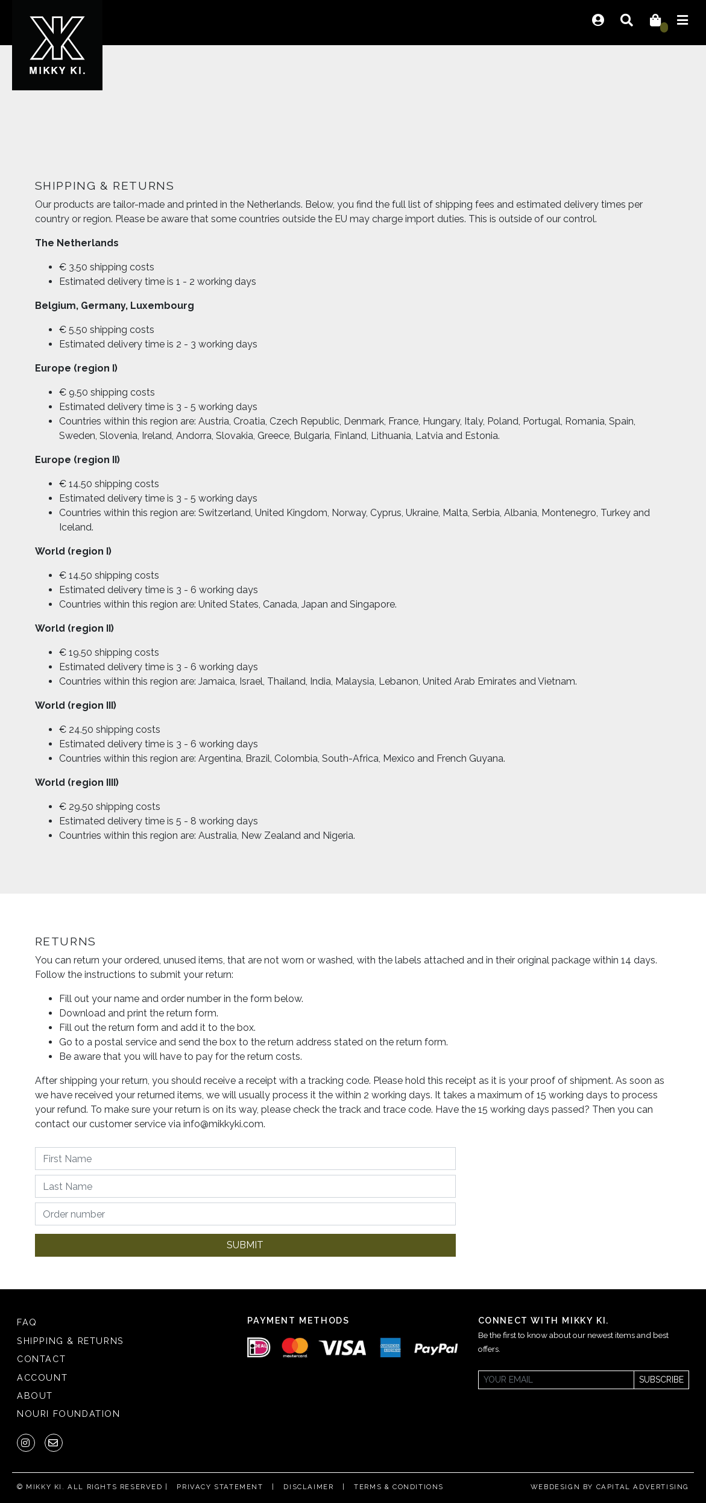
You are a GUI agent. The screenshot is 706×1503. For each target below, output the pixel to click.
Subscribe (661, 1379)
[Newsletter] (556, 1380)
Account (42, 1377)
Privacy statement (220, 1487)
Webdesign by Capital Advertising (610, 1487)
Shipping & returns (70, 1341)
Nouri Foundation (69, 1413)
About (35, 1395)
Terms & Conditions (399, 1487)
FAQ (27, 1322)
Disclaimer (308, 1487)
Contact (41, 1359)
